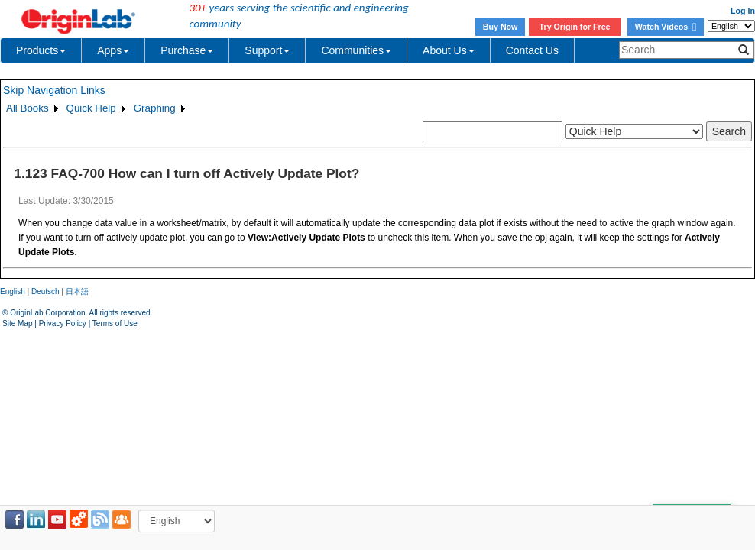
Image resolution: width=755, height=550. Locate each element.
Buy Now (500, 26)
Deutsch (45, 291)
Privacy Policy (62, 323)
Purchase (186, 50)
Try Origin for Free (575, 26)
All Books (27, 108)
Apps (113, 50)
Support (267, 50)
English (12, 291)
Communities (356, 50)
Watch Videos (665, 26)
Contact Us (532, 50)
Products (41, 50)
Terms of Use (115, 323)
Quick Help (91, 108)
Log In (743, 10)
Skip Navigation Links (54, 90)
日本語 (77, 291)
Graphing (155, 108)
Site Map (17, 323)
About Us (449, 50)
